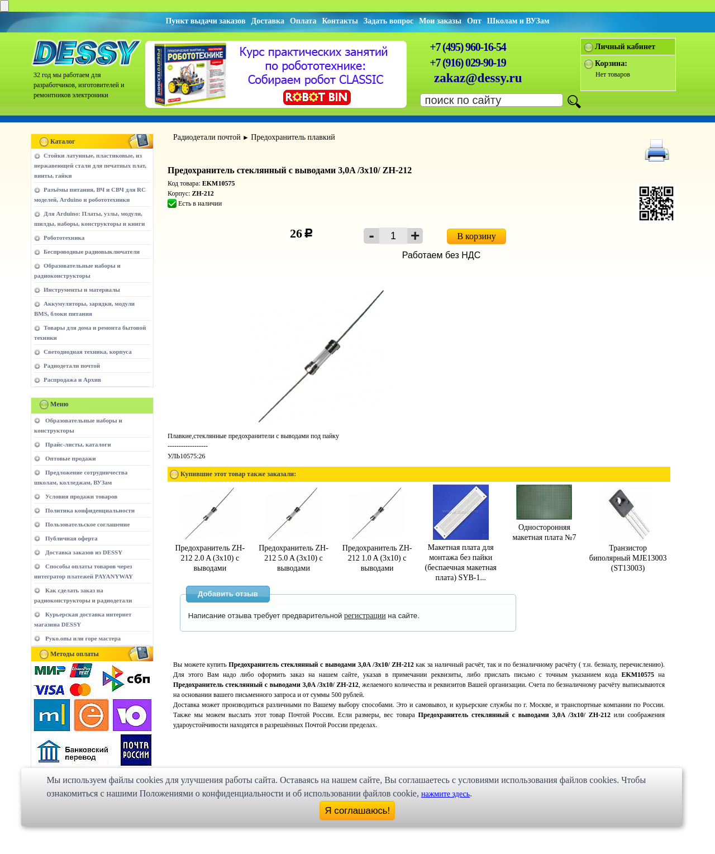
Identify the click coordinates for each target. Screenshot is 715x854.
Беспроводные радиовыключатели (92, 251)
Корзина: (611, 63)
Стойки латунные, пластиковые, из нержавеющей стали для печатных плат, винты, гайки (90, 165)
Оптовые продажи (70, 458)
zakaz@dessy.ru (478, 78)
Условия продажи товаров (81, 496)
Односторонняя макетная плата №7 (544, 527)
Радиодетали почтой (72, 365)
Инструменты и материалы (82, 289)
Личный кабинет (625, 46)
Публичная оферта (71, 538)
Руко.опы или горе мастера (83, 638)
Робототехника (64, 237)
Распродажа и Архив (72, 379)
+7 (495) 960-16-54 (468, 47)
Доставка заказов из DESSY (83, 552)
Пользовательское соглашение (87, 524)
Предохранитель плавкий (293, 137)
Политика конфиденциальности (90, 510)
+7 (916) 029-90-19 (468, 62)
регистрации (365, 615)
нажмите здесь (445, 794)
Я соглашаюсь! (357, 810)
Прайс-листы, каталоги (78, 444)
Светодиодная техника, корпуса (88, 351)
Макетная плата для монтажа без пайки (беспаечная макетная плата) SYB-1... (461, 557)
